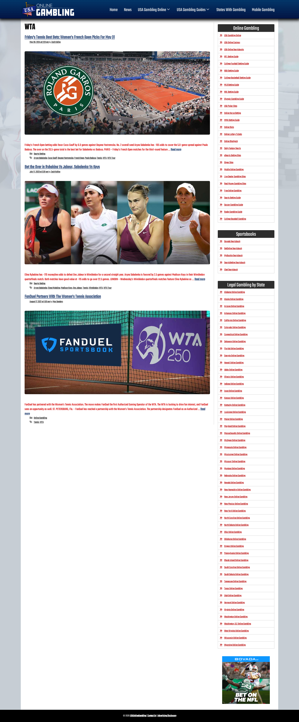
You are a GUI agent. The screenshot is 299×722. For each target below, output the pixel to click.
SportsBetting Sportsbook (234, 263)
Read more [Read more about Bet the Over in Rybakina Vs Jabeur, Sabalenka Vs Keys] (200, 279)
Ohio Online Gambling (233, 532)
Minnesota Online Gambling (235, 447)
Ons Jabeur (77, 288)
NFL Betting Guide (231, 57)
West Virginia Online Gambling (236, 631)
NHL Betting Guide (231, 92)
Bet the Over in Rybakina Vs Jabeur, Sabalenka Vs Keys (62, 167)
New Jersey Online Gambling (235, 497)
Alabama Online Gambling (234, 292)
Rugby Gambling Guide (233, 212)
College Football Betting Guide (236, 64)
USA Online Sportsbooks (234, 50)
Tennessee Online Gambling (235, 582)
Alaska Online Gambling (233, 299)
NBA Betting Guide (231, 71)
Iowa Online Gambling (233, 391)
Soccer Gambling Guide (233, 205)
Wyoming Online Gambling (235, 645)
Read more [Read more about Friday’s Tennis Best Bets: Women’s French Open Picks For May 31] (176, 149)
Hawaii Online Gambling (234, 363)
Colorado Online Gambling (235, 328)
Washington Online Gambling (236, 617)
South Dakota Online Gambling (236, 574)
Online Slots (229, 127)
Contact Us (151, 716)
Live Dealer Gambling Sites (235, 177)
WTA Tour (111, 158)
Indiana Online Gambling (234, 384)
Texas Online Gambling (233, 589)
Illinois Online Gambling (234, 377)
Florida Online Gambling (234, 349)
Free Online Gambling (232, 191)
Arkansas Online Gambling (234, 313)
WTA (105, 158)
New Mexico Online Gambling (236, 504)
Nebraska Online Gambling (234, 476)
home (114, 9)
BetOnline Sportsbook (233, 249)
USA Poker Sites (230, 106)
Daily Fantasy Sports (232, 148)
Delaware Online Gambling (235, 342)
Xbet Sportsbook (231, 270)
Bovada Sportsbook (232, 242)
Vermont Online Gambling (234, 603)
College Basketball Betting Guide (237, 78)
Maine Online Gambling (233, 419)
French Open (79, 158)
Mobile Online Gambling (234, 170)
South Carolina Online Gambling (237, 567)
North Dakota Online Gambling (236, 525)
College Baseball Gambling (235, 219)
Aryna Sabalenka (40, 158)
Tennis (99, 158)
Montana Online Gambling (234, 469)
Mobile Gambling (263, 9)
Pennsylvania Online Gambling (236, 553)
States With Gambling (231, 9)
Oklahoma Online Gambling (235, 539)
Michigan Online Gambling (234, 440)
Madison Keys (66, 288)
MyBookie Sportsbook (233, 256)
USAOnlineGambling (138, 716)
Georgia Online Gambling (234, 356)
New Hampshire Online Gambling (237, 490)
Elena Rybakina (54, 288)
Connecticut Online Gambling (236, 335)
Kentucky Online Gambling (234, 405)
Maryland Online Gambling (234, 426)
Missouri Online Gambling (234, 462)
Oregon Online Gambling (234, 546)
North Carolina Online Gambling (237, 518)
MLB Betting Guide (231, 85)
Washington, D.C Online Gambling (237, 624)
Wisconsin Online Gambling (235, 638)
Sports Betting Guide (232, 198)
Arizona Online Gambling (234, 306)
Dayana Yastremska (65, 158)
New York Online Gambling (235, 511)
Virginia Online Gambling (234, 610)
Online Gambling (40, 418)
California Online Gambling (235, 320)
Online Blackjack (231, 141)
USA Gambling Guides (193, 10)
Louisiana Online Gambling (235, 412)
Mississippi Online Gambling (235, 455)
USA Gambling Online (154, 10)
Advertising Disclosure (167, 716)
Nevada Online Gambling (234, 483)
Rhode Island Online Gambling (236, 560)
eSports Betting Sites (232, 156)
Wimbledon (93, 288)
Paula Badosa (90, 158)
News (128, 9)
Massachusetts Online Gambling (237, 433)
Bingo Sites (228, 163)
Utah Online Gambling (232, 596)
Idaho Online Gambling (233, 370)
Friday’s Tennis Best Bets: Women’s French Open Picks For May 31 (70, 37)
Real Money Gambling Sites (235, 184)
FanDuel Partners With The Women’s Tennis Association (63, 296)
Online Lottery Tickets (233, 134)
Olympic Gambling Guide (234, 99)
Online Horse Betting (232, 113)
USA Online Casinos (232, 43)
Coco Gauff (52, 158)
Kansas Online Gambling (234, 398)
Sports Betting (39, 154)
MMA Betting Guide (232, 120)
